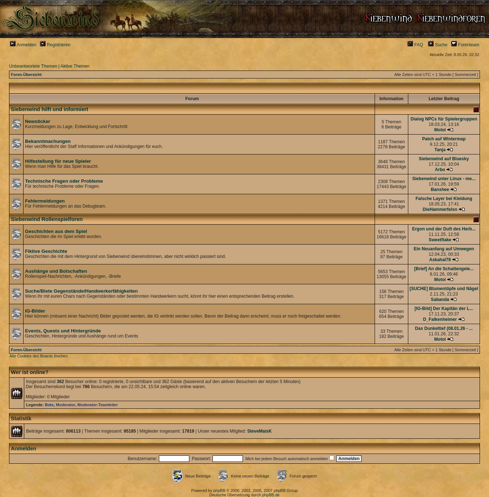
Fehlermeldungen (45, 201)
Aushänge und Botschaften (56, 271)
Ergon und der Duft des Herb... (444, 228)
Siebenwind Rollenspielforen (47, 219)
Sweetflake (440, 239)
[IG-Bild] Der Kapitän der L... (443, 308)
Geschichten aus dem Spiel (56, 231)
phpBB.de (270, 495)
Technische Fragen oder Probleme (64, 181)
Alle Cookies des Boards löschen (38, 356)
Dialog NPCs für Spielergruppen (443, 119)
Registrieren (55, 44)
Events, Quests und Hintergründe (63, 331)
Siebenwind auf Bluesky (444, 158)
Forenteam (465, 44)
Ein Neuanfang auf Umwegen (444, 248)
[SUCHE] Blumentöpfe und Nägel (444, 288)
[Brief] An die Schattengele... (443, 268)
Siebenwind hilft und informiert (49, 109)
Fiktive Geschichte (46, 251)
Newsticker (37, 121)
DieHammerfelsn (440, 209)
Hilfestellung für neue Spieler (58, 161)
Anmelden (23, 44)
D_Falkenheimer (440, 319)
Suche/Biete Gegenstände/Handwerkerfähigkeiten (81, 291)
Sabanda (440, 299)
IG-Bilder (35, 311)
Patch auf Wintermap (443, 138)
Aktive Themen (74, 66)
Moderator (65, 405)
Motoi (440, 129)
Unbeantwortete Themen (33, 66)
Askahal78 (440, 259)
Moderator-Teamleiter (97, 405)
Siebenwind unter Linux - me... (444, 178)
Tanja (440, 149)
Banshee (440, 189)
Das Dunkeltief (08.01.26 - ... (444, 328)
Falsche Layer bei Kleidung (444, 198)
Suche (437, 44)
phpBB (219, 490)
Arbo (440, 169)
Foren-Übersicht (26, 74)
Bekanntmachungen (48, 141)
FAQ (415, 44)
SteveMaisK (259, 431)
